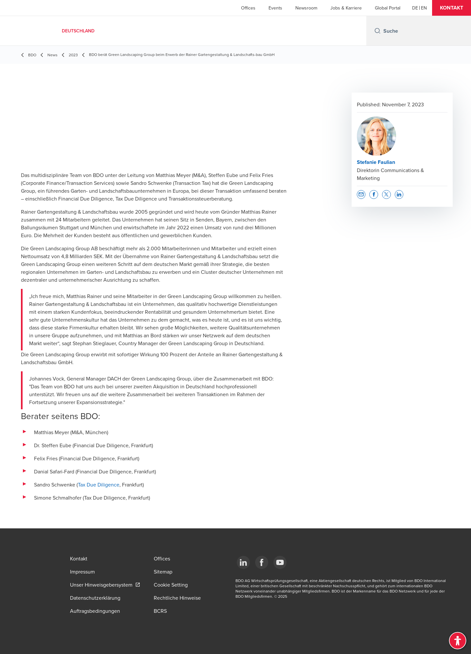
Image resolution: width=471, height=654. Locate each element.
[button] (451, 8)
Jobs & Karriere (346, 8)
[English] (424, 8)
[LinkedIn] (243, 562)
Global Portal (387, 8)
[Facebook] (262, 562)
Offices (248, 8)
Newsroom (306, 8)
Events (275, 8)
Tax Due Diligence (98, 484)
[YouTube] (280, 562)
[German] (415, 8)
